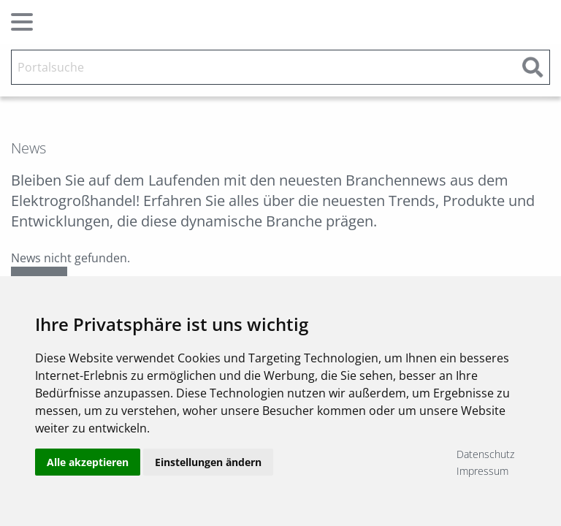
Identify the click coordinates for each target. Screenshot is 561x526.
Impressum (482, 471)
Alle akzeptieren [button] (88, 462)
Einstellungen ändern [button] (208, 462)
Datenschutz (485, 454)
